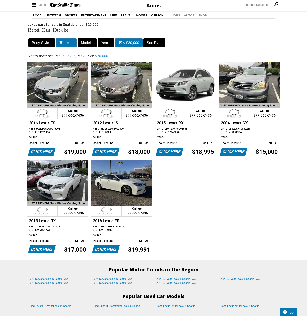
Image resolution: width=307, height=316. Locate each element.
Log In (248, 4)
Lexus (66, 43)
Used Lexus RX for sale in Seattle (175, 305)
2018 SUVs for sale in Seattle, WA (176, 282)
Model (87, 43)
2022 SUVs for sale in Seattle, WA (240, 278)
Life (113, 15)
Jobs (176, 15)
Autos (153, 6)
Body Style (42, 43)
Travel (126, 15)
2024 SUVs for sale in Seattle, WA (112, 278)
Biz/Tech (54, 15)
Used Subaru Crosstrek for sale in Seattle (116, 305)
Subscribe (262, 4)
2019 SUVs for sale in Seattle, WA (112, 282)
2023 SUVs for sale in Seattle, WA (176, 278)
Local (38, 15)
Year (106, 43)
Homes (141, 15)
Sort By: (154, 43)
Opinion (157, 15)
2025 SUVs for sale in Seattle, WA (48, 278)
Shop (202, 15)
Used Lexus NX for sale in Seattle (239, 305)
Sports (71, 15)
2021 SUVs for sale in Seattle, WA (48, 282)
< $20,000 (128, 43)
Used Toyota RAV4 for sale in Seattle (50, 305)
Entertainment (93, 15)
